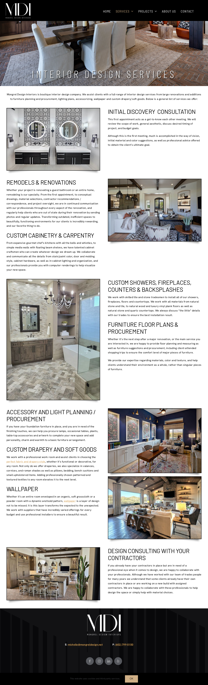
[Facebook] (90, 661)
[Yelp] (118, 661)
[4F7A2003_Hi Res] (53, 109)
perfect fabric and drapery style (25, 462)
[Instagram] (99, 661)
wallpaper (70, 501)
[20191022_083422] (53, 280)
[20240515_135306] (53, 549)
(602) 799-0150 (124, 645)
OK (131, 679)
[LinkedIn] (109, 661)
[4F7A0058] (154, 180)
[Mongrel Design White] (18, 4)
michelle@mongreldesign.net (85, 645)
